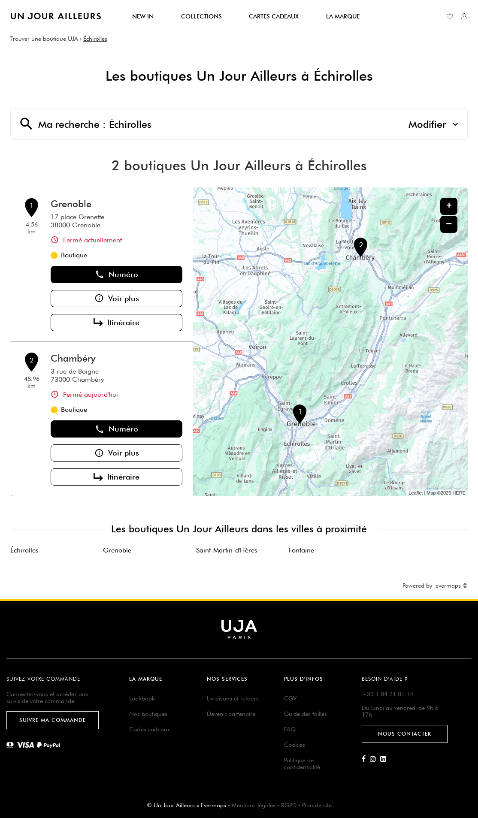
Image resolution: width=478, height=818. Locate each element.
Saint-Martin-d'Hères (226, 550)
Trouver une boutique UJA (44, 38)
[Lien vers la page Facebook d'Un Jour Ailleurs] (366, 759)
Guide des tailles (305, 713)
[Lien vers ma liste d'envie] (449, 16)
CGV (290, 698)
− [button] (449, 224)
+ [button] (449, 206)
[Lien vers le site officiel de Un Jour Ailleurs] (55, 16)
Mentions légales (253, 805)
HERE (459, 492)
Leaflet (415, 492)
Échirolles (95, 38)
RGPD (288, 805)
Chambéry (73, 358)
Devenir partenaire (231, 713)
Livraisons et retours (233, 698)
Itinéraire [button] (116, 322)
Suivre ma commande (52, 720)
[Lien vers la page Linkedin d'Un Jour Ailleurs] (385, 759)
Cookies (294, 744)
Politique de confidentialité (302, 763)
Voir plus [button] (116, 298)
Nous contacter (404, 733)
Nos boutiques (148, 713)
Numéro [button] (116, 274)
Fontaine (301, 550)
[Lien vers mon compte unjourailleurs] (464, 16)
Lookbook (142, 698)
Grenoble (71, 203)
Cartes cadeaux (149, 729)
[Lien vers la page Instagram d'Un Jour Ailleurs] (375, 759)
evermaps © (452, 585)
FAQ (290, 729)
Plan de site (317, 805)
